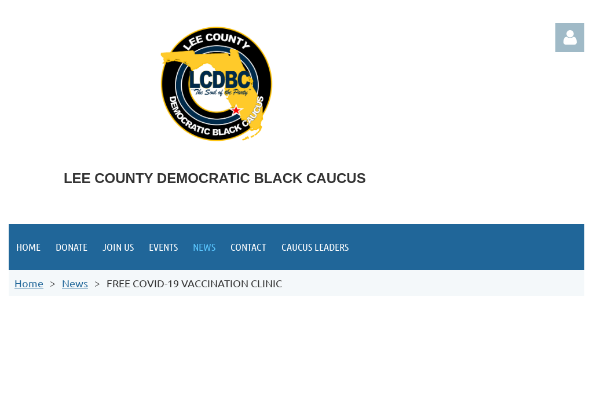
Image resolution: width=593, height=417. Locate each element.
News (75, 283)
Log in (569, 37)
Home (28, 283)
